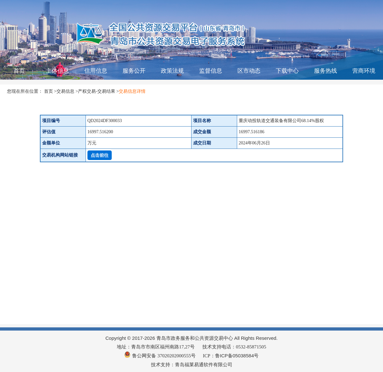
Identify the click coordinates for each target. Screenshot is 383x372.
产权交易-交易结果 (96, 91)
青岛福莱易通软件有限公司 (203, 364)
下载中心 (287, 71)
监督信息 (210, 71)
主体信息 (57, 71)
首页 (19, 71)
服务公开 (134, 71)
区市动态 (248, 71)
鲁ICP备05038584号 (237, 355)
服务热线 (325, 71)
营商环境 (363, 71)
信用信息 (95, 71)
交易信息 (65, 91)
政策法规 (172, 71)
